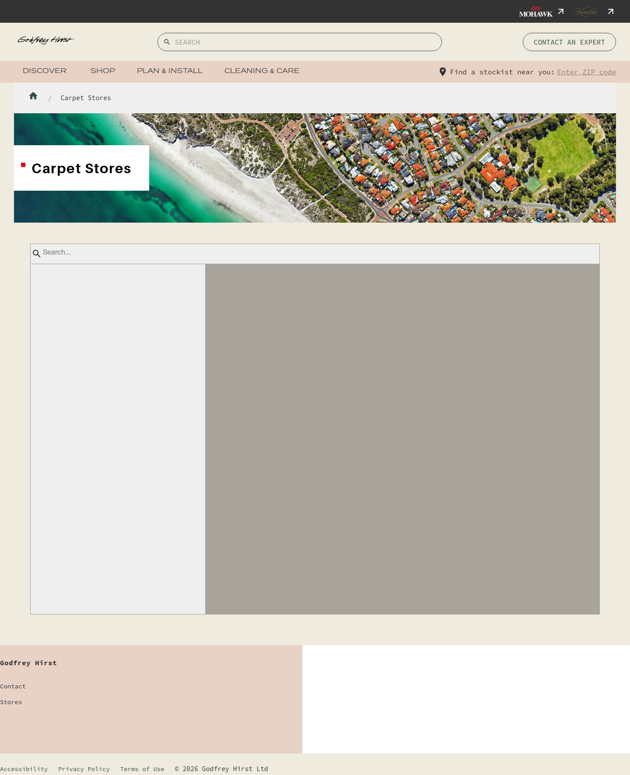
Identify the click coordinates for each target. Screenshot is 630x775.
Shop (103, 71)
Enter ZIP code (586, 71)
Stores (11, 702)
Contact (13, 686)
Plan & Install (170, 71)
